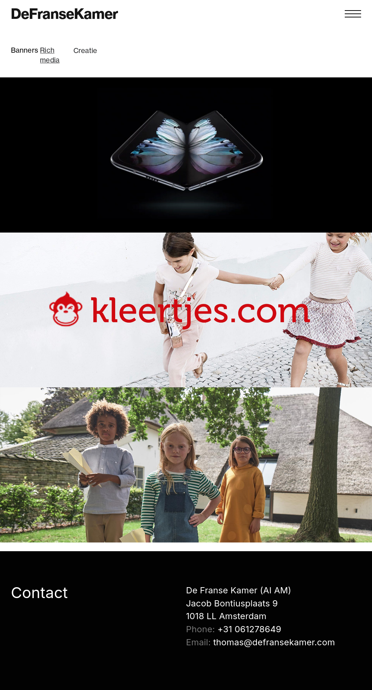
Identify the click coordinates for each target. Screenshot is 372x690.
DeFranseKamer (64, 14)
